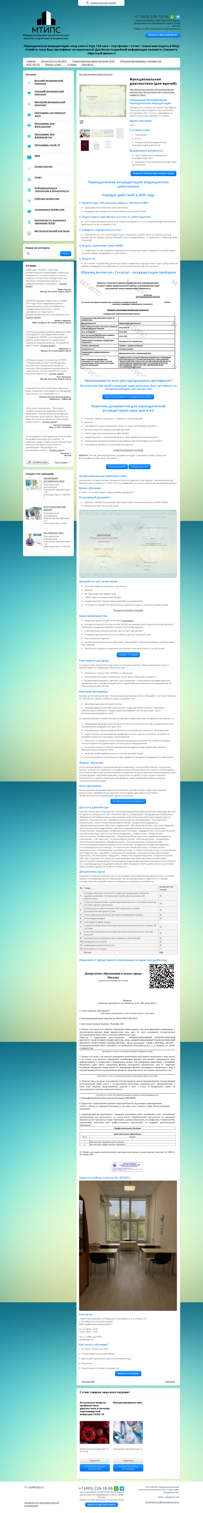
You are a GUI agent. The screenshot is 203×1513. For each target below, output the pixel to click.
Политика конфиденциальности (162, 1502)
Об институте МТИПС (54, 61)
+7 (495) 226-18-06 (152, 16)
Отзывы (72, 64)
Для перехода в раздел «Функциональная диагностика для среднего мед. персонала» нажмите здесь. (152, 92)
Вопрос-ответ (53, 64)
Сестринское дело (54, 532)
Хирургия (170, 1381)
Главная (31, 61)
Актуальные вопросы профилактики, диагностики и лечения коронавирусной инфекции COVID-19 (95, 1408)
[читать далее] (33, 317)
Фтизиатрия (88, 1381)
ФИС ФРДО (33, 64)
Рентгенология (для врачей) (55, 508)
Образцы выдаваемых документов (140, 61)
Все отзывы (61, 462)
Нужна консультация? (103, 2)
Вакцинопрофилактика (127, 1402)
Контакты (87, 64)
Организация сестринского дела (54, 479)
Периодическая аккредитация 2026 (93, 61)
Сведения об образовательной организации (41, 1504)
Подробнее (95, 1460)
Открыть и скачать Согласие (128, 449)
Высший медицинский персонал (95, 74)
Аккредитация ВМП (117, 466)
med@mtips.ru (36, 1487)
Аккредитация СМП (139, 466)
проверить (128, 620)
